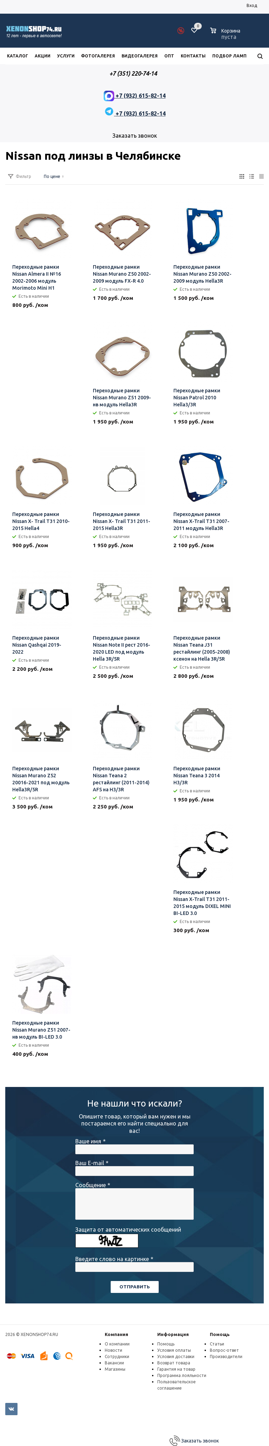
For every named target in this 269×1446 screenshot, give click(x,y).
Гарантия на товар (176, 1369)
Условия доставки (175, 1356)
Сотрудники (117, 1356)
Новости (113, 1350)
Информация (173, 1334)
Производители (226, 1356)
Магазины (115, 1369)
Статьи (217, 1344)
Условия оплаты (174, 1350)
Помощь (220, 1334)
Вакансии (114, 1363)
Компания (116, 1334)
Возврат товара (173, 1363)
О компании (117, 1344)
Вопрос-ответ (224, 1350)
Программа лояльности (181, 1375)
